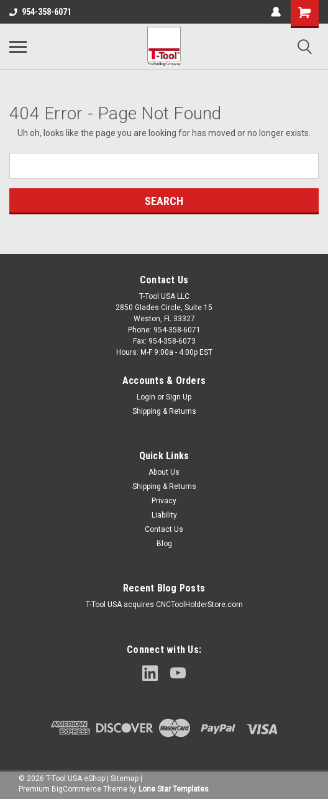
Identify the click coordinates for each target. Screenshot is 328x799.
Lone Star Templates (174, 789)
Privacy (164, 500)
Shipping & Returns (164, 411)
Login (146, 397)
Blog (164, 543)
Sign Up (178, 397)
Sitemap (125, 778)
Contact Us (164, 529)
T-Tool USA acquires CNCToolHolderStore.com (164, 604)
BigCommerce (76, 789)
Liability (164, 515)
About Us (164, 472)
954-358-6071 (40, 12)
